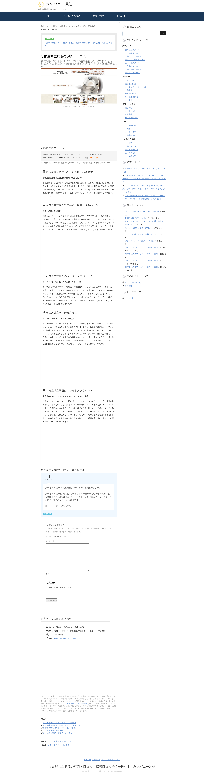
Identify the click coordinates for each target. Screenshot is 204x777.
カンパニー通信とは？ (71, 16)
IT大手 (127, 129)
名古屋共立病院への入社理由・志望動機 (59, 723)
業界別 (62, 26)
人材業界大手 (130, 156)
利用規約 (87, 760)
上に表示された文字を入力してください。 (61, 587)
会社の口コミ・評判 (49, 26)
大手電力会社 (130, 111)
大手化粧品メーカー (133, 69)
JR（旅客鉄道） (131, 118)
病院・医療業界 (88, 26)
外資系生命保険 (131, 97)
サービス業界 (73, 26)
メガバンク (129, 81)
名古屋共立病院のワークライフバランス (59, 728)
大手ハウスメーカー (133, 56)
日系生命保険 (130, 94)
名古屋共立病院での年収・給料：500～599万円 (62, 725)
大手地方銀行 (130, 84)
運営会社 (128, 286)
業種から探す (98, 16)
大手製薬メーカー (132, 73)
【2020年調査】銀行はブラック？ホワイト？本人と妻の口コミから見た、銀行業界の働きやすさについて (144, 178)
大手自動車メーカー (133, 50)
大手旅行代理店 (131, 150)
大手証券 (128, 90)
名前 (47, 574)
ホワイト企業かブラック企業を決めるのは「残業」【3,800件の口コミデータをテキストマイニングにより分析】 (143, 189)
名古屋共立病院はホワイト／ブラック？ (59, 733)
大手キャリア (130, 132)
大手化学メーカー (132, 53)
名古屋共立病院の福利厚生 (54, 731)
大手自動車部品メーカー (135, 60)
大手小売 (128, 143)
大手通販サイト (131, 135)
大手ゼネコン (130, 146)
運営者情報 (96, 760)
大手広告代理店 (131, 126)
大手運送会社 (130, 153)
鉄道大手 (128, 114)
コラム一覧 (120, 16)
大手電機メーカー (132, 66)
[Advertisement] (79, 126)
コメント (50, 541)
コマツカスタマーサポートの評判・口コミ (142, 212)
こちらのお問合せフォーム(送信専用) (75, 704)
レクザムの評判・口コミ (58, 745)
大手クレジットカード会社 (136, 87)
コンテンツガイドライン (110, 760)
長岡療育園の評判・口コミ (136, 218)
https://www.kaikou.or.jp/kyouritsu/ (68, 638)
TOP (48, 16)
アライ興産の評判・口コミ (59, 741)
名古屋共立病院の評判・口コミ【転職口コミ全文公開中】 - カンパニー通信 (102, 766)
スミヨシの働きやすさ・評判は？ (138, 228)
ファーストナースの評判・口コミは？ (140, 241)
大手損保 (128, 100)
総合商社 (128, 108)
